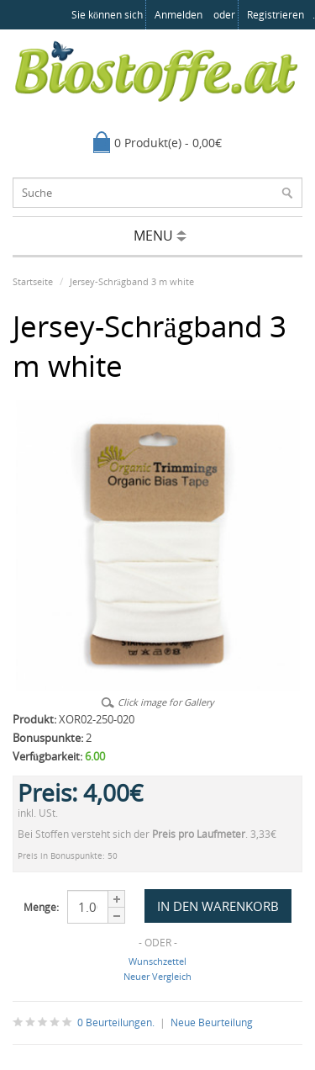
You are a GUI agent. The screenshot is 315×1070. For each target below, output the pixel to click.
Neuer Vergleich (157, 976)
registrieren (275, 15)
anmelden (178, 15)
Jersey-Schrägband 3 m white (132, 281)
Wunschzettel (157, 961)
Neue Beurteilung (212, 1022)
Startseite (33, 281)
